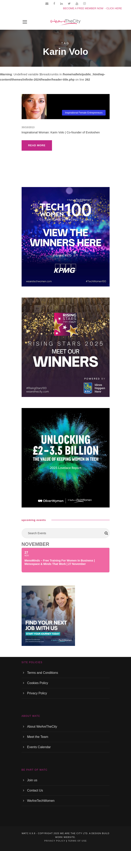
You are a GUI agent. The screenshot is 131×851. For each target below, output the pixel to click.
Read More (37, 145)
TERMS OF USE (77, 841)
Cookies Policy (37, 683)
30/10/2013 (28, 127)
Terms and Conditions (42, 672)
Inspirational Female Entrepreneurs (83, 112)
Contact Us (35, 790)
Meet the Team (37, 736)
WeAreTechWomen (41, 800)
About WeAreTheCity (42, 726)
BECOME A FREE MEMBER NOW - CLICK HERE (92, 8)
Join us (32, 780)
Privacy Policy (37, 693)
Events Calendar (39, 747)
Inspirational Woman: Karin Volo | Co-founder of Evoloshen (61, 132)
